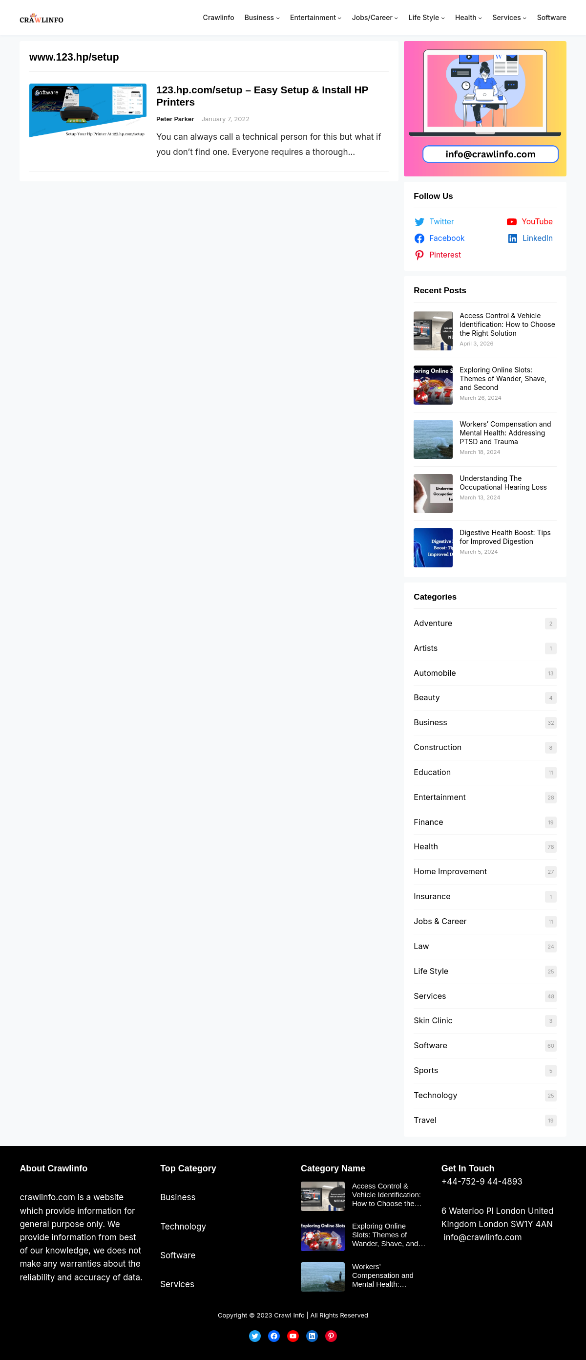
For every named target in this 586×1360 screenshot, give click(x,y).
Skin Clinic (433, 1020)
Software (47, 92)
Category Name (333, 1168)
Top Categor (185, 1168)
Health (426, 846)
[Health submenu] (480, 18)
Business (430, 722)
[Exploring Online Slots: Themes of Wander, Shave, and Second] (433, 385)
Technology (435, 1095)
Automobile (435, 673)
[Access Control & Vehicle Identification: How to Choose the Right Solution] (433, 330)
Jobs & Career (440, 921)
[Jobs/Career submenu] (396, 18)
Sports (426, 1070)
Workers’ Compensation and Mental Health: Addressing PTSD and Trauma (505, 433)
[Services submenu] (524, 18)
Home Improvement (450, 871)
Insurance (432, 896)
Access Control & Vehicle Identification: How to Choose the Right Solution (507, 324)
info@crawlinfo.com (481, 1237)
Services (430, 996)
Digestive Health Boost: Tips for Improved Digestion (505, 536)
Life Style (431, 971)
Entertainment (439, 797)
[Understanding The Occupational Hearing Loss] (433, 493)
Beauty (427, 697)
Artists (426, 648)
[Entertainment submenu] (339, 18)
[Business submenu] (278, 18)
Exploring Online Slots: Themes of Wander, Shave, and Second (503, 378)
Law (421, 946)
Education (432, 772)
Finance (428, 822)
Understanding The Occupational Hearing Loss (503, 482)
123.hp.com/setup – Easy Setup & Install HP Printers (263, 96)
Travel (425, 1120)
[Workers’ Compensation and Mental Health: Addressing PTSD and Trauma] (433, 439)
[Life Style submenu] (443, 18)
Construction (437, 747)
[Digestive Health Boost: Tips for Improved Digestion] (433, 547)
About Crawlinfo (53, 1168)
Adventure (433, 623)
